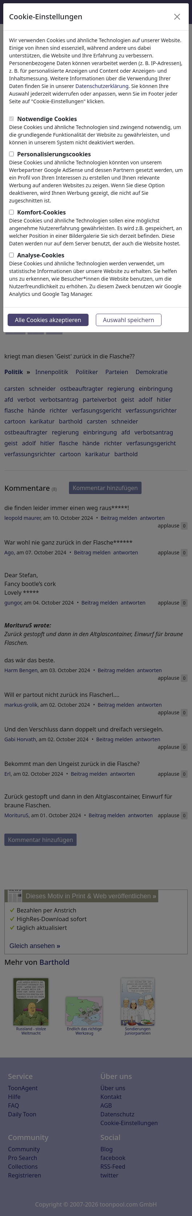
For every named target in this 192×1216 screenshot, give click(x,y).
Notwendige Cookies (47, 119)
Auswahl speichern (128, 320)
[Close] (177, 17)
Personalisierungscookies (54, 154)
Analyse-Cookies (40, 255)
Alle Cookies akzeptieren (48, 320)
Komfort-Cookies (41, 212)
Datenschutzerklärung (101, 86)
